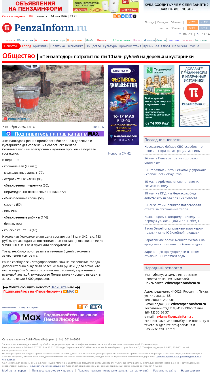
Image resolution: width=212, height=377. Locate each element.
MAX (70, 291)
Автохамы (41, 40)
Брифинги (40, 46)
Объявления (25, 40)
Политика (57, 46)
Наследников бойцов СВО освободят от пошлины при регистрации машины (174, 148)
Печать (98, 127)
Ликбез (90, 40)
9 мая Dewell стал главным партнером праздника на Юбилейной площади (173, 230)
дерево (35, 307)
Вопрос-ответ (76, 40)
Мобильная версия (14, 370)
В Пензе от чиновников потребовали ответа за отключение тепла (172, 207)
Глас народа (58, 40)
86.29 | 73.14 (194, 34)
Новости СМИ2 (119, 153)
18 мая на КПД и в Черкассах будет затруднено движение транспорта (171, 195)
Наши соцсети (190, 370)
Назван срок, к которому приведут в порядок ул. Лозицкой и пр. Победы (171, 219)
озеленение (9, 307)
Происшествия (130, 46)
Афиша (161, 40)
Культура (110, 46)
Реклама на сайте (164, 370)
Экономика (75, 46)
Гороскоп (187, 40)
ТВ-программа (122, 40)
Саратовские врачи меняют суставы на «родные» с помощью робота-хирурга (174, 242)
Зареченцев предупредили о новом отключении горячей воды (171, 254)
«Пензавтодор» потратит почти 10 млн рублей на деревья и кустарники (117, 57)
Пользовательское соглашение (52, 370)
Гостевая (201, 40)
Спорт (165, 46)
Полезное (173, 40)
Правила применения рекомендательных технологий (113, 370)
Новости (9, 40)
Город (26, 46)
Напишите (58, 287)
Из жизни (179, 46)
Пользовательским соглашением (47, 365)
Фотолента (104, 40)
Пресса (137, 40)
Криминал (151, 46)
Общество (93, 46)
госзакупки (23, 307)
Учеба (194, 46)
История (149, 40)
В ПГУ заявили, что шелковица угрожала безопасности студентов (175, 172)
